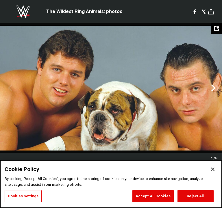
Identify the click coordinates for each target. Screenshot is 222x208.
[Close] (212, 169)
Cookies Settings (23, 196)
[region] (111, 184)
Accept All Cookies (153, 196)
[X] (203, 11)
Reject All (195, 196)
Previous (9, 88)
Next (213, 88)
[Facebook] (194, 11)
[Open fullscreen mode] (216, 28)
